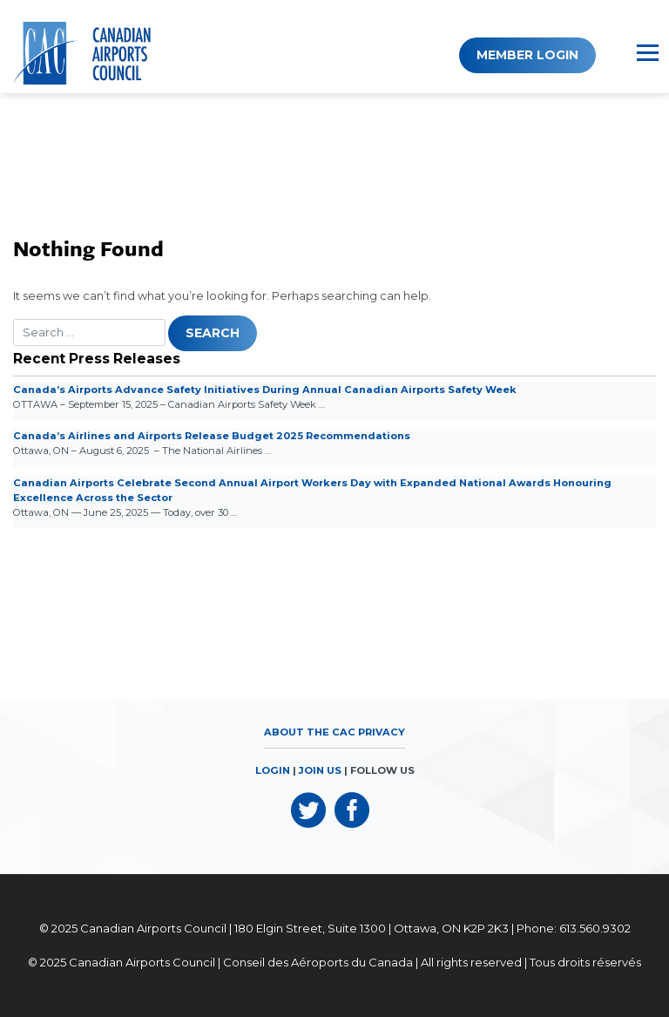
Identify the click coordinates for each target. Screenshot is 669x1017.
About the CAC (309, 732)
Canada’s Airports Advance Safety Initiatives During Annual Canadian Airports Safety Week (265, 389)
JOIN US (320, 770)
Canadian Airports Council (153, 928)
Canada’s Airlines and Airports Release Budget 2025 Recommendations (211, 436)
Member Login (527, 55)
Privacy (381, 732)
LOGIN (272, 770)
